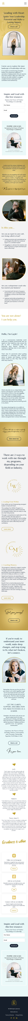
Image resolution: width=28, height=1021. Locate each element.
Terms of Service (9, 1015)
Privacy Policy (19, 1015)
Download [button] (14, 116)
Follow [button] (14, 868)
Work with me (14, 1012)
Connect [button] (14, 910)
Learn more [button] (7, 529)
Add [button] (14, 889)
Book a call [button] (14, 27)
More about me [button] (14, 439)
